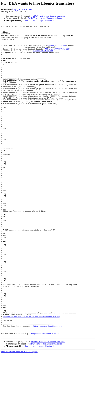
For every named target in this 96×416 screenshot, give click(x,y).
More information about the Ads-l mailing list (19, 414)
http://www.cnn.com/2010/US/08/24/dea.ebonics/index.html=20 (31, 375)
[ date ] (26, 20)
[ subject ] (42, 20)
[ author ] (50, 20)
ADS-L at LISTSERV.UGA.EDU (57, 54)
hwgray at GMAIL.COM (22, 9)
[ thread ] (33, 20)
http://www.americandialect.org (47, 386)
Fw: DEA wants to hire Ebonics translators (48, 16)
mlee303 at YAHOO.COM (43, 56)
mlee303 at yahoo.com (56, 49)
